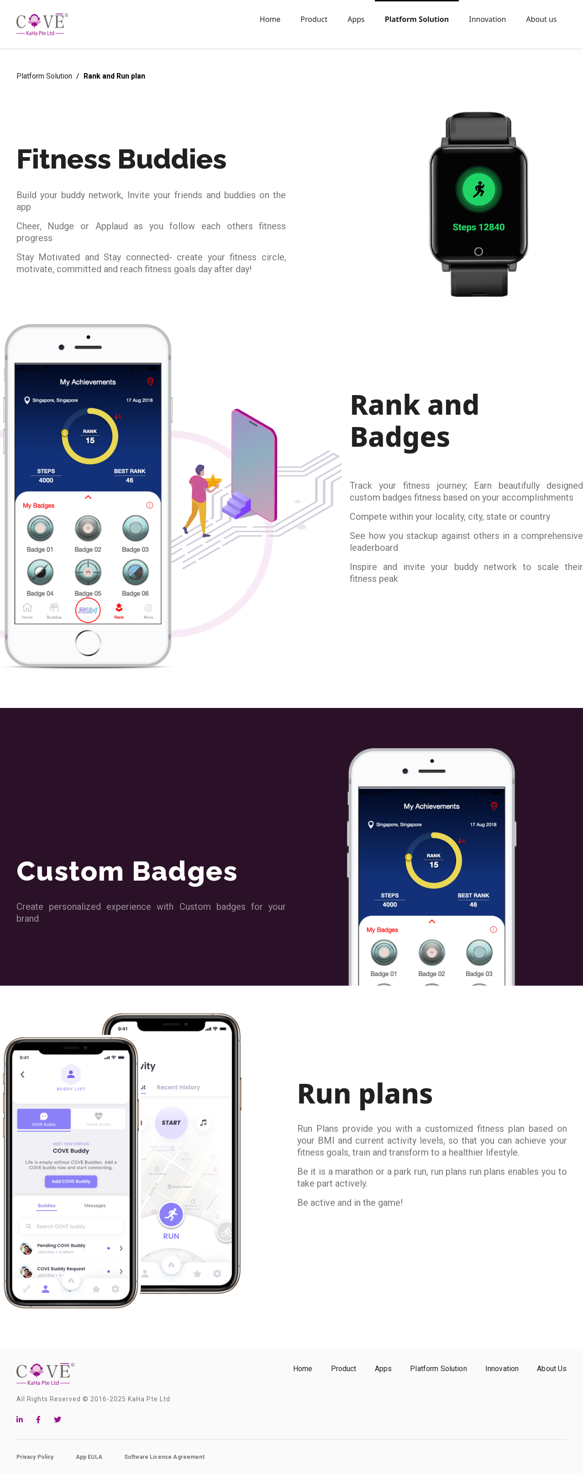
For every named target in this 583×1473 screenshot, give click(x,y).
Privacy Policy (35, 1457)
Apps (383, 1368)
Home (303, 1368)
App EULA (89, 1457)
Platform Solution (45, 76)
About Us (552, 1368)
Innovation (502, 1368)
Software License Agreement (164, 1457)
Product (344, 1368)
